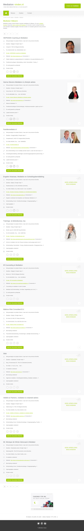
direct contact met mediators (19, 25)
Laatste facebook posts (12, 112)
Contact (29, 13)
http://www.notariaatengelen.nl (18, 195)
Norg (12, 226)
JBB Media (40, 527)
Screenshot (26, 56)
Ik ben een (73, 6)
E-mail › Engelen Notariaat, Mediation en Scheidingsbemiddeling (21, 191)
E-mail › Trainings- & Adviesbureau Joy (15, 236)
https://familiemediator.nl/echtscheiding (20, 147)
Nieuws (13, 13)
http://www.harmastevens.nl (17, 100)
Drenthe (8, 43)
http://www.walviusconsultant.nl (18, 327)
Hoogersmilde (14, 135)
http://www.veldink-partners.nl (18, 416)
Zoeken (21, 13)
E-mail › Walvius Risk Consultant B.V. (15, 324)
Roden (12, 315)
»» (17, 33)
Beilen (12, 182)
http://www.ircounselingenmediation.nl (19, 283)
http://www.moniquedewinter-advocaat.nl (20, 460)
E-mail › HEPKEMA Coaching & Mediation (16, 53)
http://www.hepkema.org (16, 56)
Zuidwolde (13, 359)
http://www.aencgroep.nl (16, 371)
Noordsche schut (15, 448)
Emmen (13, 88)
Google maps (19, 43)
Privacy (45, 527)
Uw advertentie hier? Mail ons (42, 509)
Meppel (13, 43)
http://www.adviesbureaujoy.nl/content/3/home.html (23, 239)
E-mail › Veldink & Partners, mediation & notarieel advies (19, 413)
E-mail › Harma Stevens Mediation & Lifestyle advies (18, 97)
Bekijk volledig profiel (14, 76)
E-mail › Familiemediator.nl (12, 144)
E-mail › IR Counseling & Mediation (14, 280)
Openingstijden (10, 204)
